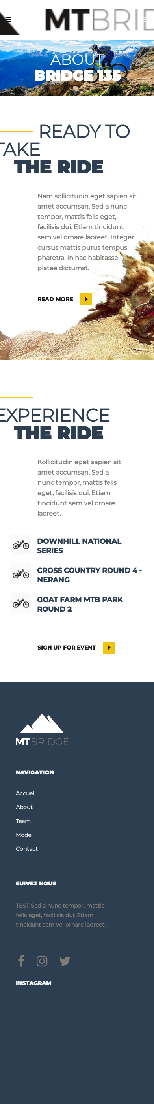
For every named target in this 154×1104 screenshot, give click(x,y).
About (24, 807)
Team (23, 821)
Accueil (26, 793)
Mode (23, 834)
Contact (27, 848)
